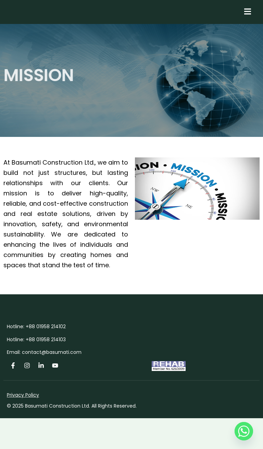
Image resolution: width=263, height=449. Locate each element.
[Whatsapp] (244, 431)
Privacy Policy (23, 425)
